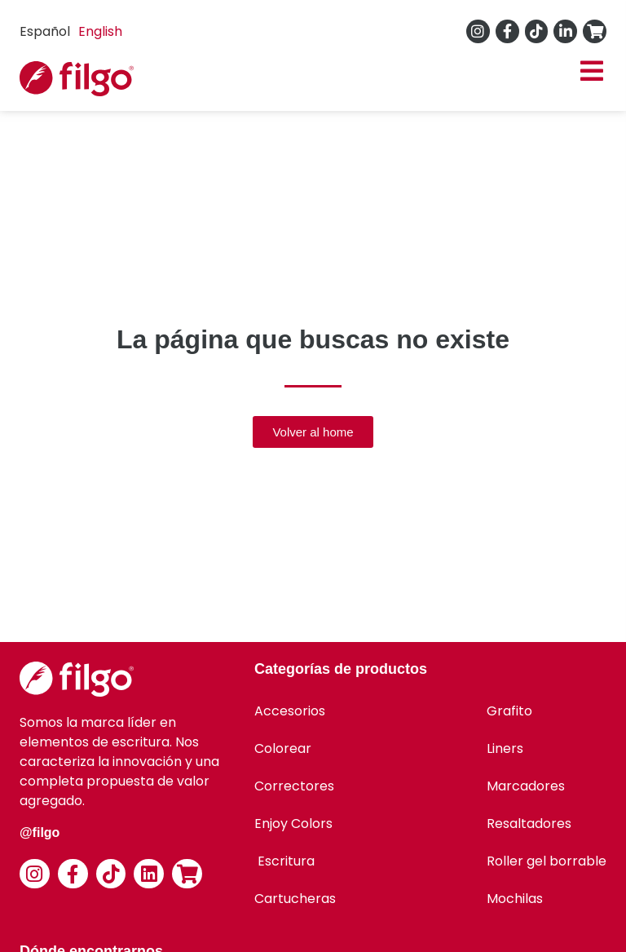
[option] (100, 31)
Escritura (284, 861)
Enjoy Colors (293, 823)
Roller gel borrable (546, 861)
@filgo (40, 832)
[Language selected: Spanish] (75, 31)
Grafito (509, 711)
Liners (505, 748)
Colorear (282, 748)
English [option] (100, 31)
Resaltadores (529, 823)
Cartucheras (295, 898)
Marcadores (526, 786)
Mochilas (515, 898)
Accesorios (289, 711)
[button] (591, 71)
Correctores (294, 786)
